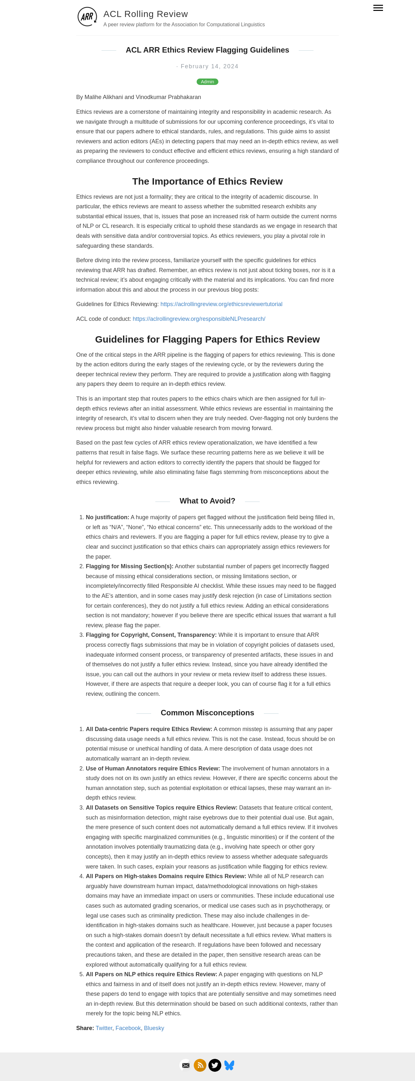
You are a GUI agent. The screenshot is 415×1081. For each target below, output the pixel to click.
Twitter (104, 1028)
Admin (207, 81)
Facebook (128, 1028)
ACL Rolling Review (145, 14)
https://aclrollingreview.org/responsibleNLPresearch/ (199, 319)
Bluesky (154, 1028)
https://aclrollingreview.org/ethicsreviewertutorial (221, 304)
